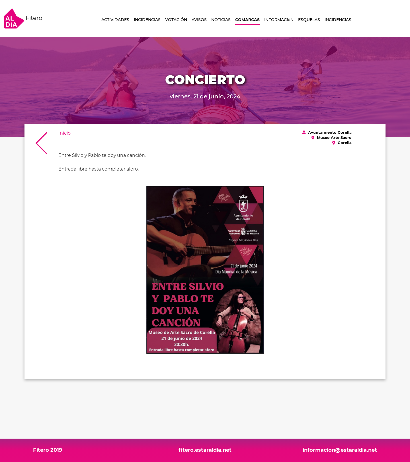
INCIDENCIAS (147, 19)
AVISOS (199, 19)
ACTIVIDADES (115, 19)
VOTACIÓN (176, 19)
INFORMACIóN (279, 19)
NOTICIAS (221, 19)
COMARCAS (247, 19)
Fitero (23, 19)
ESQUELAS (309, 19)
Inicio (64, 133)
